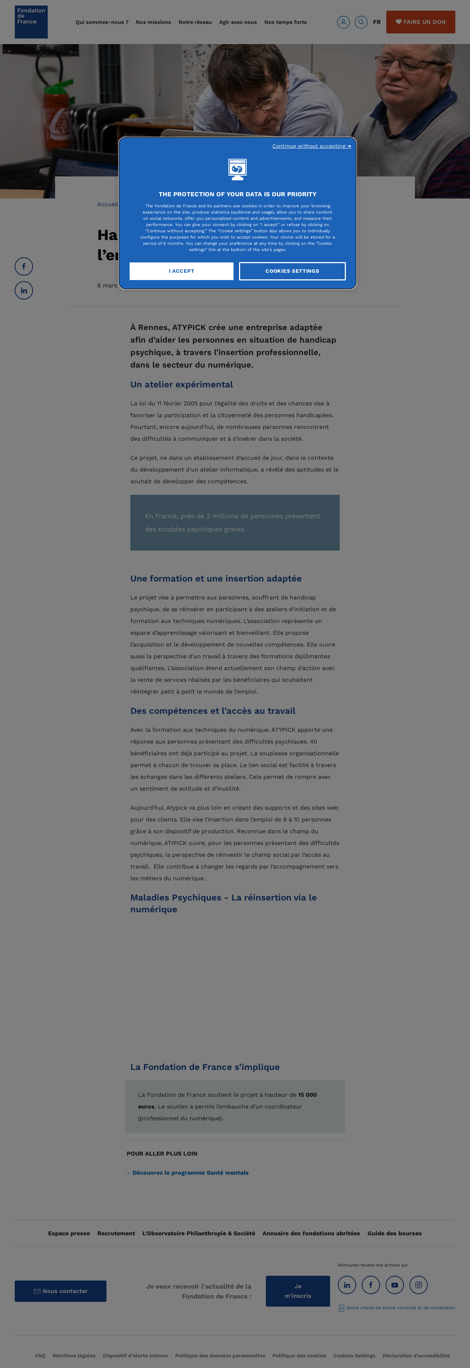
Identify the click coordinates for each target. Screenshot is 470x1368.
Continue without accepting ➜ (311, 146)
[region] (237, 213)
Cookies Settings (292, 271)
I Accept (182, 271)
